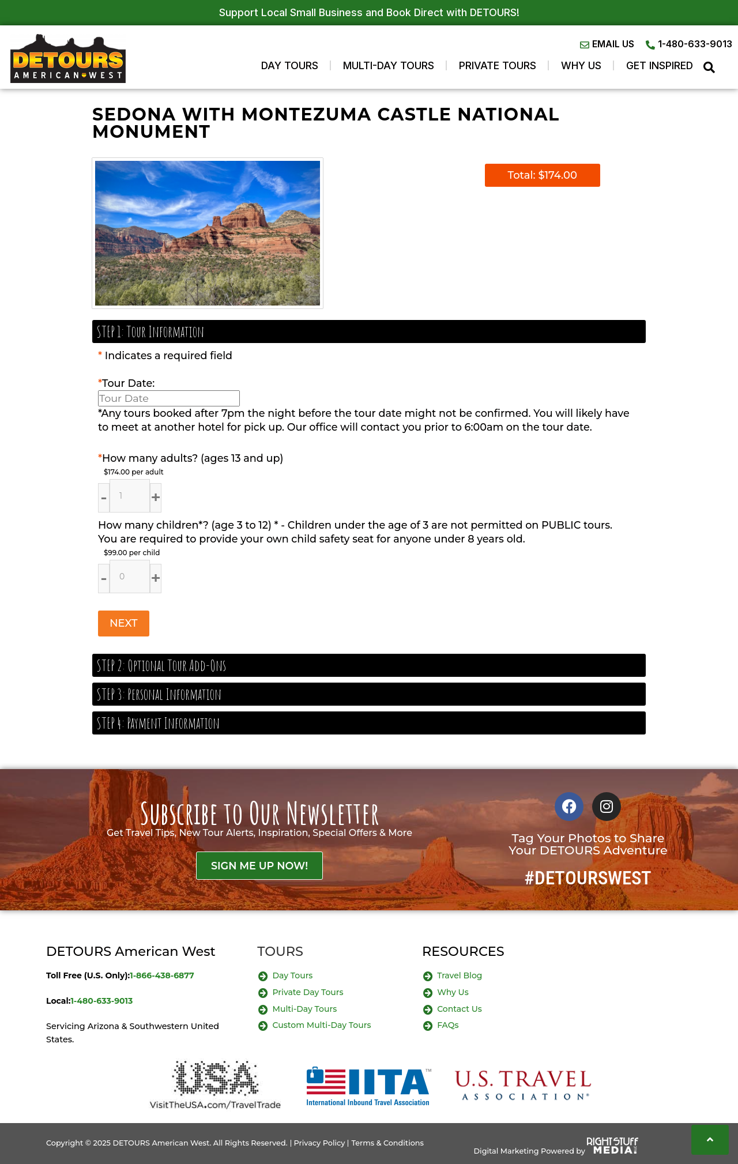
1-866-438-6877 (162, 975)
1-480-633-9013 (101, 1001)
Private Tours (497, 65)
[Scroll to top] (710, 1140)
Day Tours (289, 65)
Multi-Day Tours (388, 65)
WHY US (581, 65)
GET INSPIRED (659, 65)
